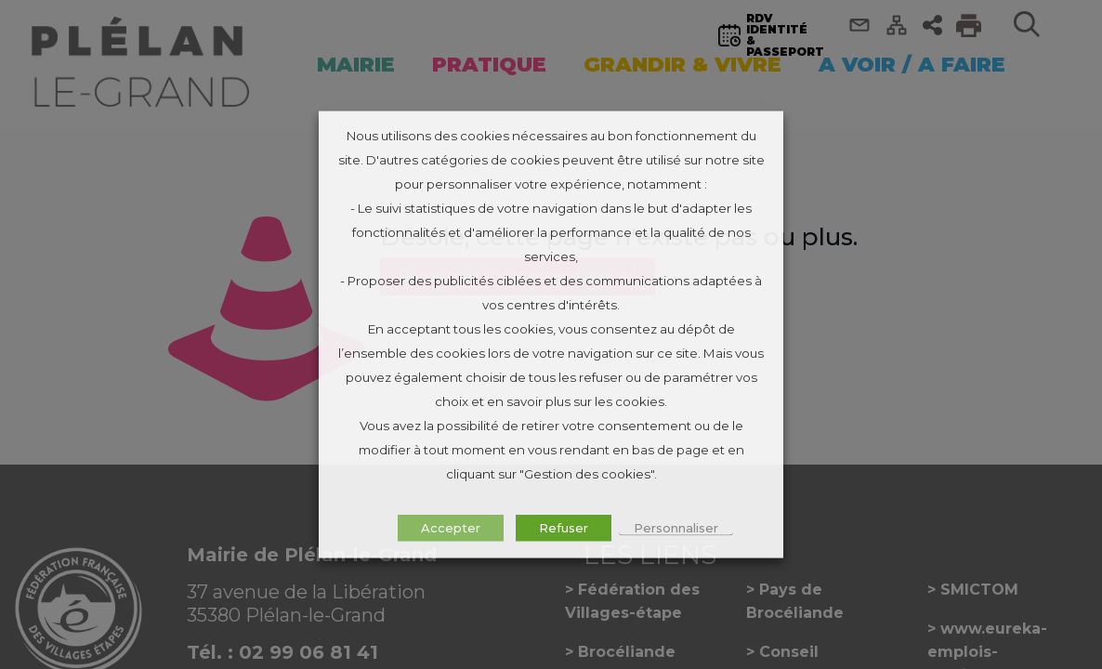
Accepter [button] (450, 527)
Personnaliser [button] (676, 527)
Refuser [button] (563, 527)
